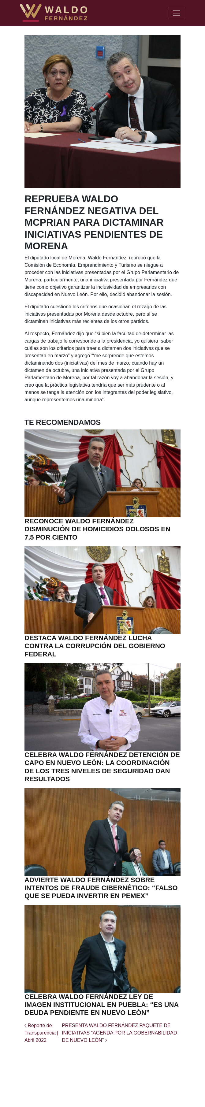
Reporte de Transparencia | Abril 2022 (41, 1033)
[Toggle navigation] (176, 13)
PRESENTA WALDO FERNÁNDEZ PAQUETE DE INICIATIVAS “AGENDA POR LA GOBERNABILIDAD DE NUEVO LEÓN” (119, 1033)
